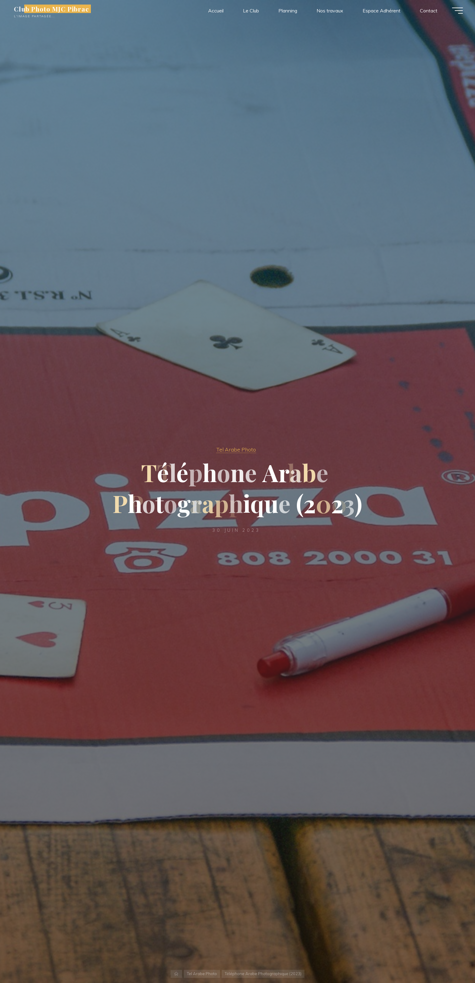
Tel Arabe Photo (236, 449)
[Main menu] (457, 11)
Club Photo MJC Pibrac (51, 9)
